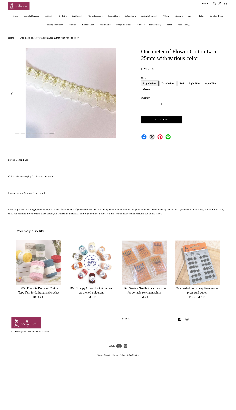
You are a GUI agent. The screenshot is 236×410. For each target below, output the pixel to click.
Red (182, 83)
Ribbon (179, 16)
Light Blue (194, 83)
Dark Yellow (168, 83)
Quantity (145, 97)
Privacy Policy (119, 355)
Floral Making (155, 25)
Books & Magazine (31, 16)
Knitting (49, 16)
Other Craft (106, 25)
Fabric (201, 16)
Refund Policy (133, 355)
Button (169, 25)
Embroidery (130, 16)
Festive (141, 25)
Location (125, 319)
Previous (13, 94)
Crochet (63, 16)
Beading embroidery (55, 25)
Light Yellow (150, 83)
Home (15, 16)
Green (146, 89)
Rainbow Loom (88, 25)
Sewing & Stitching (150, 16)
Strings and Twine (123, 25)
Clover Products (95, 16)
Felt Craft (72, 25)
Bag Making (78, 16)
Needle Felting (183, 25)
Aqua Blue (210, 83)
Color (144, 78)
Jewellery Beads (216, 16)
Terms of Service (104, 355)
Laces (191, 16)
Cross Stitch (114, 16)
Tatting (166, 16)
